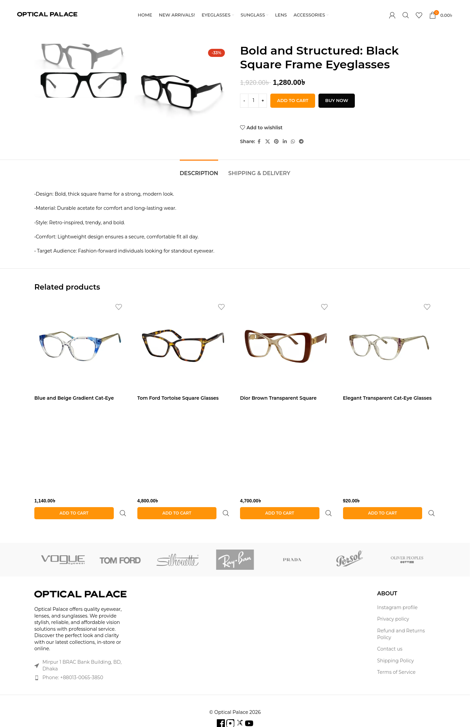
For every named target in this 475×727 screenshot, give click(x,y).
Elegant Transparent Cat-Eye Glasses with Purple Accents (387, 401)
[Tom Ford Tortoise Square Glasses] (183, 345)
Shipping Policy (395, 644)
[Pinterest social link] (276, 141)
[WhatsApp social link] (293, 141)
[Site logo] (47, 15)
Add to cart (292, 100)
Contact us (389, 633)
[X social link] (267, 141)
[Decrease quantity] (244, 101)
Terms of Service (396, 656)
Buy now (336, 100)
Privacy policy (393, 603)
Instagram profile (397, 591)
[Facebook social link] (259, 141)
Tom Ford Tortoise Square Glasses (178, 398)
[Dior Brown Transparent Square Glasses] (286, 345)
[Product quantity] (253, 101)
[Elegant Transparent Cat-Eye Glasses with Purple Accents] (389, 345)
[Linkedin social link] (285, 141)
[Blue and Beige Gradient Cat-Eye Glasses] (80, 345)
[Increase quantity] (263, 101)
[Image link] (80, 578)
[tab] (199, 170)
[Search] (405, 15)
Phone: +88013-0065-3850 (72, 661)
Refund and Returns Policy (401, 618)
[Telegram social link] (301, 141)
